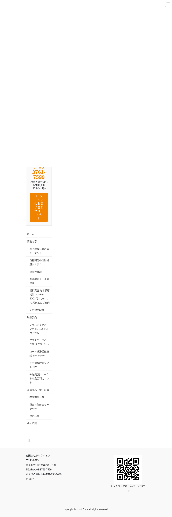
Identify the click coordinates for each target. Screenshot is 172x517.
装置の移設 (35, 271)
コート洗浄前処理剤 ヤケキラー (39, 353)
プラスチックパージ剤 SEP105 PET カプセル (39, 328)
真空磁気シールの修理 (39, 281)
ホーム (30, 234)
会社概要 (32, 423)
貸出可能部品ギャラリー (39, 406)
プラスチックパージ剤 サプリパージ (39, 342)
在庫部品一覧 (36, 397)
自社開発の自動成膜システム (39, 262)
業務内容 (32, 241)
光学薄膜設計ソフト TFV (39, 365)
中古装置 (34, 416)
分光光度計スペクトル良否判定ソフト (39, 378)
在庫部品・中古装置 (38, 390)
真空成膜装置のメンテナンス (39, 251)
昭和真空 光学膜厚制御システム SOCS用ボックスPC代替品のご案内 (39, 296)
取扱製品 (32, 317)
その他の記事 (36, 310)
